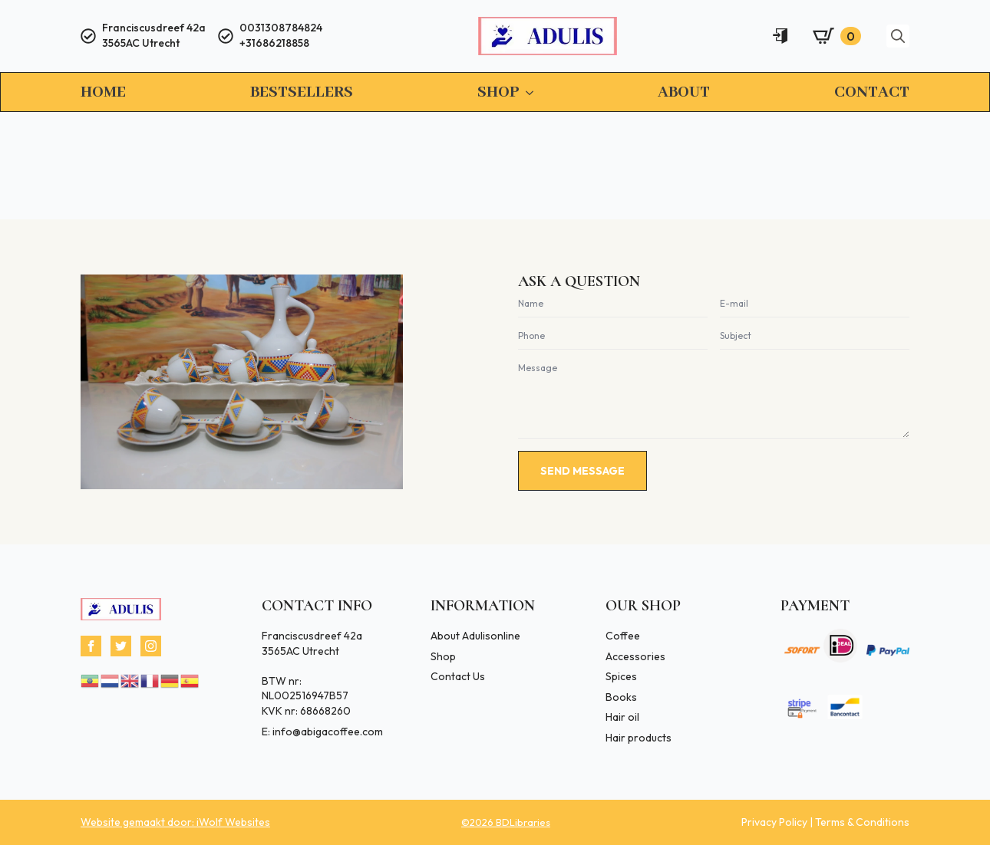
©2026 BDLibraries (505, 822)
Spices (621, 676)
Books (621, 697)
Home (103, 92)
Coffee (623, 636)
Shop (498, 92)
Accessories (635, 656)
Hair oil (622, 717)
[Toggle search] (897, 36)
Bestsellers (301, 92)
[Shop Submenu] (526, 93)
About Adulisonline (475, 636)
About (684, 92)
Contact (871, 92)
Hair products (639, 738)
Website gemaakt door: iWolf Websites (175, 822)
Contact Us (458, 676)
